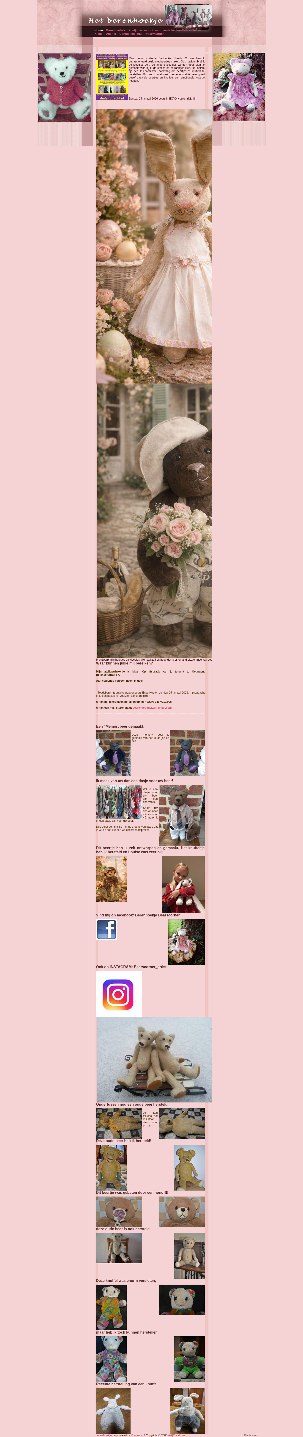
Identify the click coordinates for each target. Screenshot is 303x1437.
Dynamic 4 (138, 1435)
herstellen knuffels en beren (181, 30)
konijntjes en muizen (143, 30)
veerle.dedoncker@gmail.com (152, 707)
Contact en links (130, 33)
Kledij (99, 33)
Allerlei (111, 33)
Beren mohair (116, 30)
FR (238, 3)
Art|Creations (177, 1435)
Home (99, 30)
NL (229, 3)
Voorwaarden (155, 33)
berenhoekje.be (106, 1435)
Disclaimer (250, 1435)
